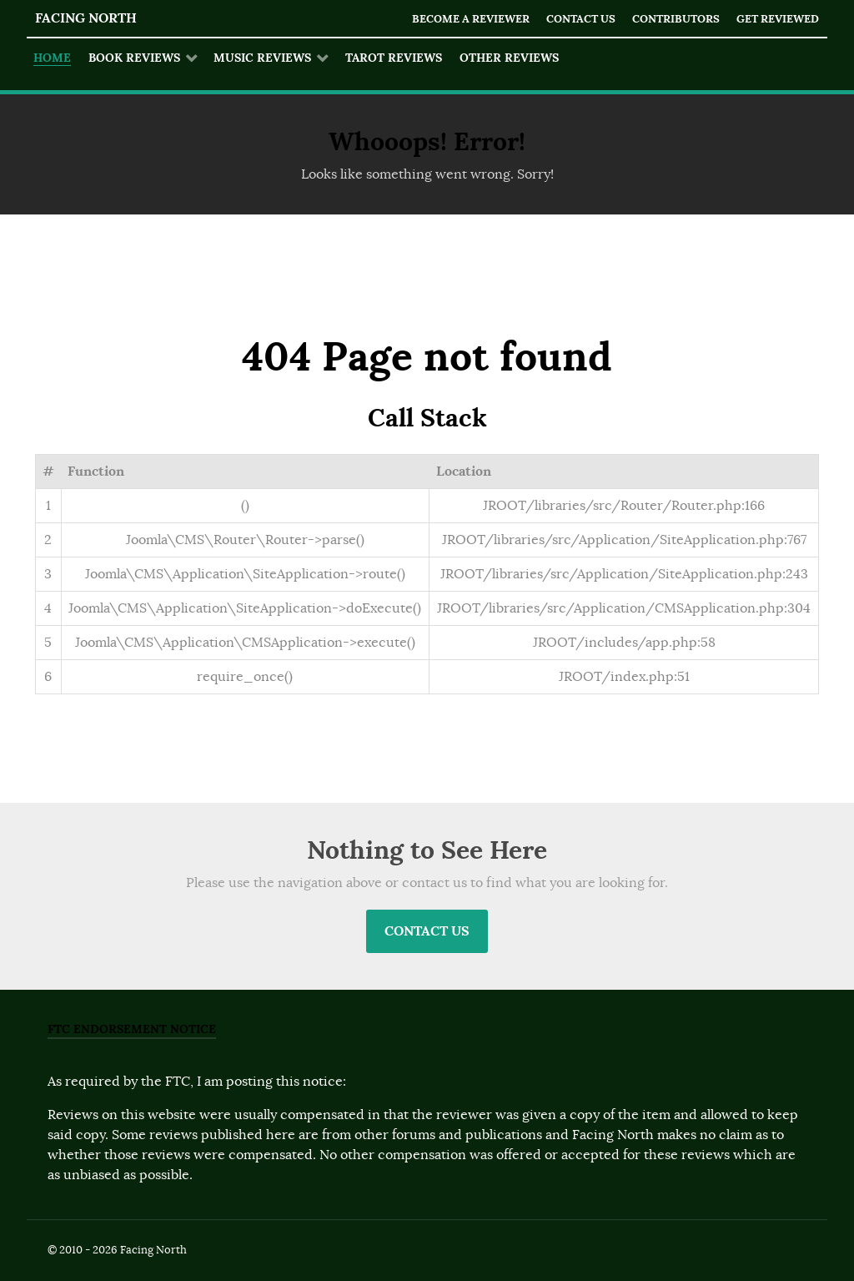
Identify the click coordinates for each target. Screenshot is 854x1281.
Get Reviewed (777, 19)
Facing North (86, 18)
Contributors (676, 19)
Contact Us (580, 19)
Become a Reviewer (471, 19)
